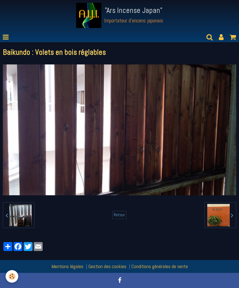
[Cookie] (12, 276)
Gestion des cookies (107, 266)
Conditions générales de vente (159, 266)
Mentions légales (67, 266)
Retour (119, 215)
